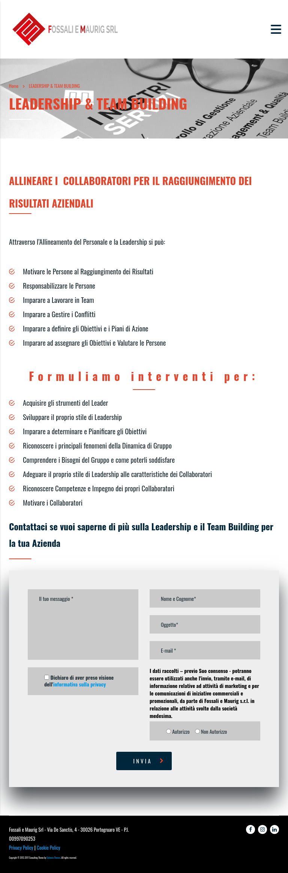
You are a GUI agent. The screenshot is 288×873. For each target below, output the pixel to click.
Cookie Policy (48, 847)
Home (13, 86)
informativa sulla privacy (79, 684)
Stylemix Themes (53, 857)
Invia (149, 761)
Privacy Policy (21, 847)
